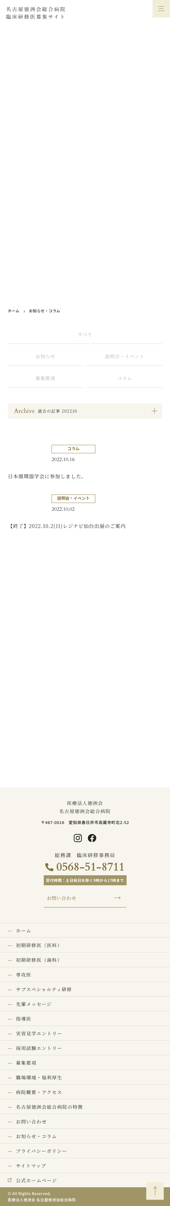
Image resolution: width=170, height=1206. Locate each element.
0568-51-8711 (90, 867)
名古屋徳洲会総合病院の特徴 (49, 1106)
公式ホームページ (36, 1180)
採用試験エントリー (39, 1048)
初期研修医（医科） (39, 945)
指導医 (24, 1018)
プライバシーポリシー (41, 1151)
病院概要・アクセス (39, 1092)
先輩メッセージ (34, 1004)
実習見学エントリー (39, 1033)
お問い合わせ (62, 898)
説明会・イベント (124, 356)
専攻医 (24, 974)
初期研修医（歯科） (39, 960)
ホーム (13, 310)
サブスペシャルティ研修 (44, 989)
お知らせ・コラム (36, 1136)
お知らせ (45, 356)
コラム (124, 378)
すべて (85, 334)
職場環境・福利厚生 (39, 1077)
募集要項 (45, 378)
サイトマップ (31, 1165)
